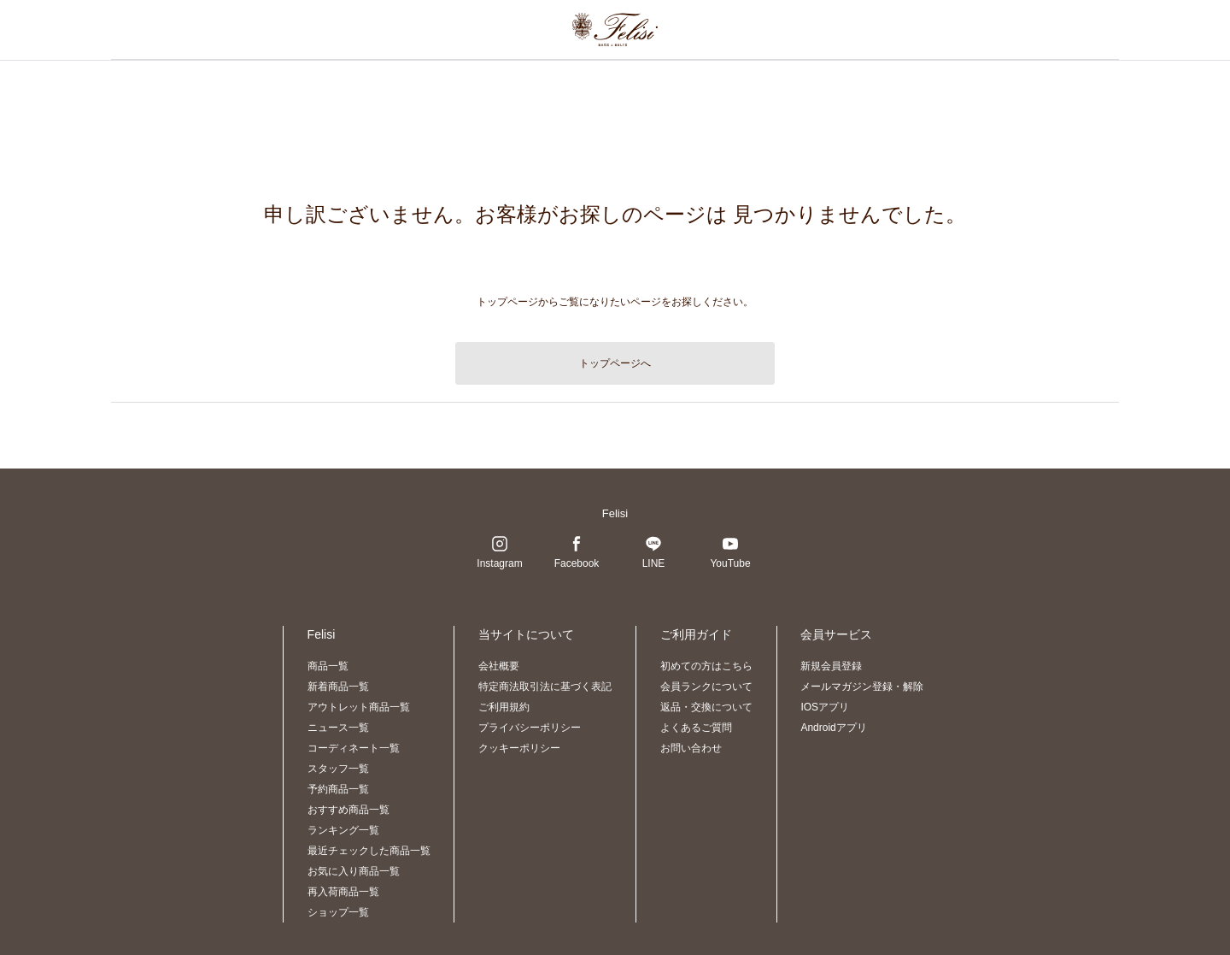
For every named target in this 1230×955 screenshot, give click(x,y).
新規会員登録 (831, 666)
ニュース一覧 (338, 728)
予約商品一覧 (338, 789)
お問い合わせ (691, 748)
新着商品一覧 (338, 687)
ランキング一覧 (343, 830)
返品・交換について (706, 707)
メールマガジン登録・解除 (861, 687)
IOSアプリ (824, 707)
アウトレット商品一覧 (359, 707)
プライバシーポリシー (529, 728)
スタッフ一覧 (338, 769)
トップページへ (615, 363)
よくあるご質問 (696, 728)
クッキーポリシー (519, 748)
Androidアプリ (833, 728)
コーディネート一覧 (354, 748)
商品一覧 (328, 666)
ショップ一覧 (338, 912)
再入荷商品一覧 (343, 892)
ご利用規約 (504, 707)
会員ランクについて (706, 687)
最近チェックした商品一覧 (369, 851)
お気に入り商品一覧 (354, 871)
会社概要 (498, 666)
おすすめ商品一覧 (349, 810)
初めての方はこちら (706, 666)
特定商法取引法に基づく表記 (545, 687)
